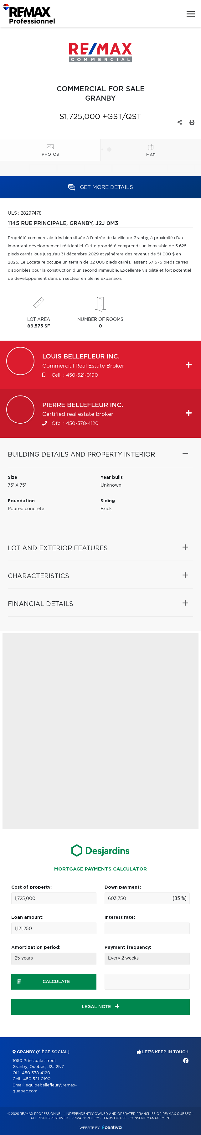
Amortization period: (35, 947)
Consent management (150, 1118)
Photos (50, 155)
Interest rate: (120, 917)
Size (12, 477)
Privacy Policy (85, 1118)
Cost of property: (31, 887)
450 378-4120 (36, 1073)
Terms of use (114, 1118)
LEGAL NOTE (100, 1006)
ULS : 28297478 (25, 213)
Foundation (21, 501)
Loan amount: (27, 917)
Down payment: (123, 887)
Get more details (100, 187)
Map (151, 155)
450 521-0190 (36, 1079)
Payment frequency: (128, 947)
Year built (111, 477)
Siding (107, 501)
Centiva (112, 1127)
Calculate (44, 981)
